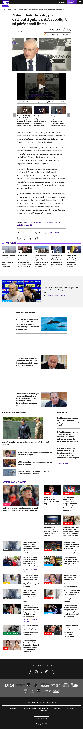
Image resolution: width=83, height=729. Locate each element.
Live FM (62, 2)
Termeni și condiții (32, 702)
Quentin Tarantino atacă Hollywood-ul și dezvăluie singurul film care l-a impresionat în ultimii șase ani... (72, 631)
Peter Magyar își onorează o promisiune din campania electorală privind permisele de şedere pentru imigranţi (68, 437)
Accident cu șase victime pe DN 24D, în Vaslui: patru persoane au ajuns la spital (68, 421)
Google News (54, 232)
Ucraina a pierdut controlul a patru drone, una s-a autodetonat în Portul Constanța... (8, 261)
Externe (14, 9)
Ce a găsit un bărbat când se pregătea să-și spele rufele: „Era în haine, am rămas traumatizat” (31, 630)
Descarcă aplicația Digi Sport (56, 295)
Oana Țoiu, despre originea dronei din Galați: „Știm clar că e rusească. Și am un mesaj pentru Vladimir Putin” (41, 121)
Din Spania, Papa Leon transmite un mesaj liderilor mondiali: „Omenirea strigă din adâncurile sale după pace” (68, 453)
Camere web (70, 709)
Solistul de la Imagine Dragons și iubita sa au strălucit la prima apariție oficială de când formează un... (31, 610)
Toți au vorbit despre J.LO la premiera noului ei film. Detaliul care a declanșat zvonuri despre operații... (72, 580)
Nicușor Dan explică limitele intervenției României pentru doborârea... (33, 472)
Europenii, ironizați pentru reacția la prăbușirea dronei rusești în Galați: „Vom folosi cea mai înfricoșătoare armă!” (58, 121)
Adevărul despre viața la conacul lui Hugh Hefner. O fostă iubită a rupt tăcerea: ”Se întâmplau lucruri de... (20, 510)
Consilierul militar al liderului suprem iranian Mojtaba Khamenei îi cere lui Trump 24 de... (25, 261)
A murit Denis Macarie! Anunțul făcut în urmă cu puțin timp (52, 500)
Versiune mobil (41, 719)
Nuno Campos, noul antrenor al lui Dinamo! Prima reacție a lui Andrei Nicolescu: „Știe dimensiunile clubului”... (70, 503)
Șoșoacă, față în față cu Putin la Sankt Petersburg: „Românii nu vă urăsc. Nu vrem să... (58, 261)
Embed (21, 102)
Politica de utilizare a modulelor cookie (36, 709)
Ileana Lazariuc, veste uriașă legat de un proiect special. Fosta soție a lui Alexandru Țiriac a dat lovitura (71, 531)
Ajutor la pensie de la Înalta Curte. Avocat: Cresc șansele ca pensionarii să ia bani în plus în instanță (72, 595)
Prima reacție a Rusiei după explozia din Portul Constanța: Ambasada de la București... (41, 261)
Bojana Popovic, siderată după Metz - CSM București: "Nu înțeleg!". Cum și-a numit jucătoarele (71, 561)
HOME (4, 9)
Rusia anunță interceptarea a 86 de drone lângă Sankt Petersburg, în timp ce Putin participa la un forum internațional (27, 324)
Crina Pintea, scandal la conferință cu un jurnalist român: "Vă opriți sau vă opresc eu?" (61, 289)
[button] (41, 86)
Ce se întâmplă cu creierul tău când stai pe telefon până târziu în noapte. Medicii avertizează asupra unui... (71, 610)
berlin (38, 222)
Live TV (70, 2)
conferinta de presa (54, 222)
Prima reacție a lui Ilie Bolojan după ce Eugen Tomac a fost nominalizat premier (72, 261)
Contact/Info (44, 711)
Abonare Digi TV (13, 709)
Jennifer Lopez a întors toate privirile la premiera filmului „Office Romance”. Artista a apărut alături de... (31, 646)
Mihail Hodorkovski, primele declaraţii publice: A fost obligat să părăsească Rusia (44, 9)
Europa (20, 9)
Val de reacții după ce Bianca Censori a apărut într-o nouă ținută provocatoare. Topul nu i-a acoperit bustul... (31, 580)
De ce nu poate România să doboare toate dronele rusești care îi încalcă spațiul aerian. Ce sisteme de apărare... (72, 547)
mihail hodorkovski (24, 225)
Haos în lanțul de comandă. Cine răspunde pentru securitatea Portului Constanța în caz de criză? (31, 547)
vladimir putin (30, 222)
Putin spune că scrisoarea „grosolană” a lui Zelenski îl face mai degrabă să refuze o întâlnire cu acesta (27, 361)
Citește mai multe (63, 463)
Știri (8, 9)
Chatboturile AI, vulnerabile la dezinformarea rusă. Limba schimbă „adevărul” (51, 531)
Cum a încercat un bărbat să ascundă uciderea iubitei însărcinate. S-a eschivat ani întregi (30, 561)
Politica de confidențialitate (47, 702)
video (44, 222)
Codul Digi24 (58, 709)
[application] (41, 86)
